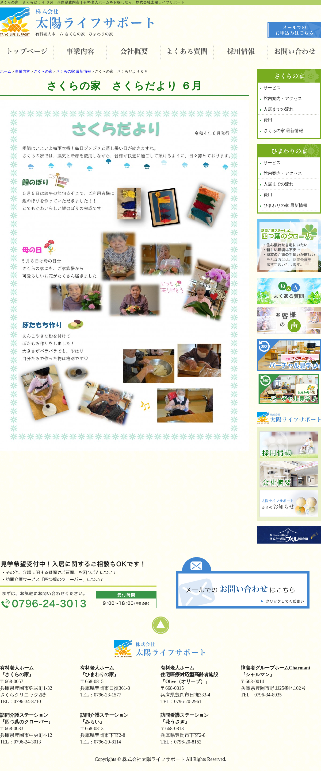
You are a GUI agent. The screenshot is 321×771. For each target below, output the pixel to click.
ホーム (5, 71)
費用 (267, 120)
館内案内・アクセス (282, 98)
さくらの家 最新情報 (73, 71)
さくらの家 (43, 71)
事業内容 (22, 71)
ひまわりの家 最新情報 (285, 205)
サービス (272, 88)
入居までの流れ (278, 109)
